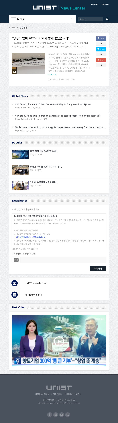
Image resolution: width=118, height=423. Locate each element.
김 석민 (66, 79)
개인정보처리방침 (42, 394)
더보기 (51, 75)
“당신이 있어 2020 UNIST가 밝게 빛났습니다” (40, 38)
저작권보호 (57, 394)
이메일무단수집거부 (73, 394)
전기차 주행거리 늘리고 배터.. (43, 182)
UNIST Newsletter (35, 283)
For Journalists (33, 294)
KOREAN (94, 4)
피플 (73, 79)
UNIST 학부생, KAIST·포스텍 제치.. (46, 167)
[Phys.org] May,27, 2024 (25, 131)
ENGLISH (105, 4)
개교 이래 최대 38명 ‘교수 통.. (44, 151)
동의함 (18, 254)
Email (16, 260)
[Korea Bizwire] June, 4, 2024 (27, 108)
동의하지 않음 (29, 254)
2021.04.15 (53, 79)
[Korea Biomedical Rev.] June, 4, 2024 (31, 119)
